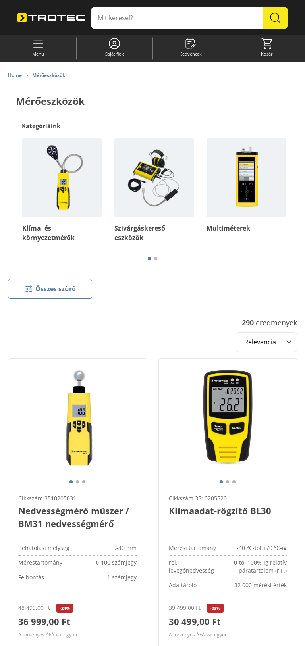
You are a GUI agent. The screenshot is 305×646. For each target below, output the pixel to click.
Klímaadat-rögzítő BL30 (220, 511)
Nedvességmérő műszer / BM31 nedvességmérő (73, 517)
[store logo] (51, 18)
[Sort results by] (266, 342)
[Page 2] (155, 258)
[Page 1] (149, 258)
